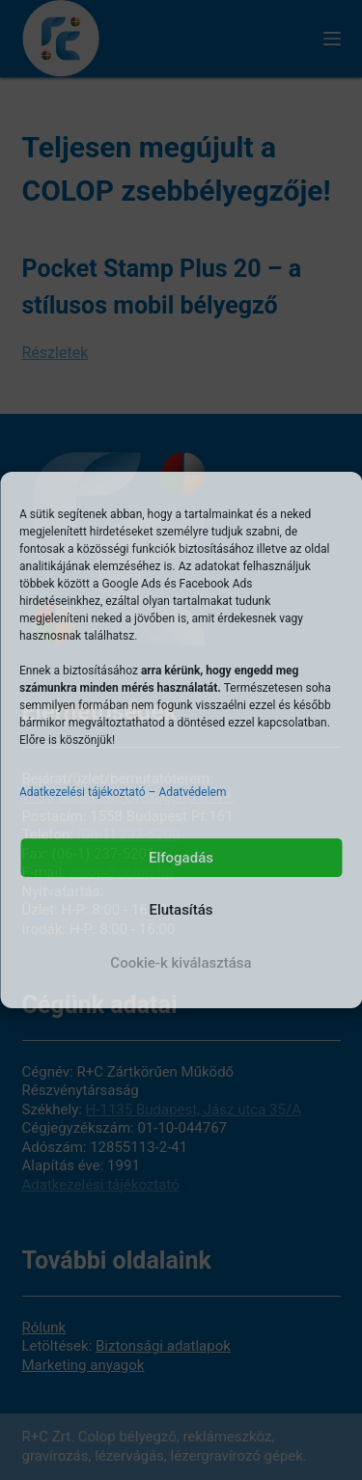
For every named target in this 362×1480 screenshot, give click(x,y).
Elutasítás (180, 909)
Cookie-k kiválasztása (180, 963)
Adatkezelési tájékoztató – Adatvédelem (122, 792)
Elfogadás (181, 857)
